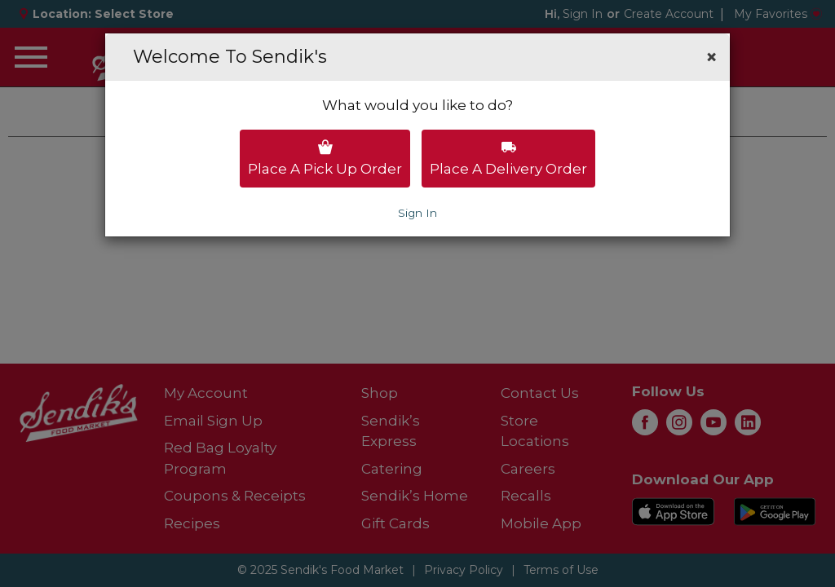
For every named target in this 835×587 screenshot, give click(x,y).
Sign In (417, 212)
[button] (711, 57)
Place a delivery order (508, 158)
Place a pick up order (325, 158)
